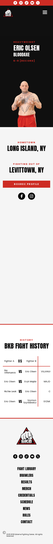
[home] (8, 12)
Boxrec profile (26, 184)
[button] (45, 12)
